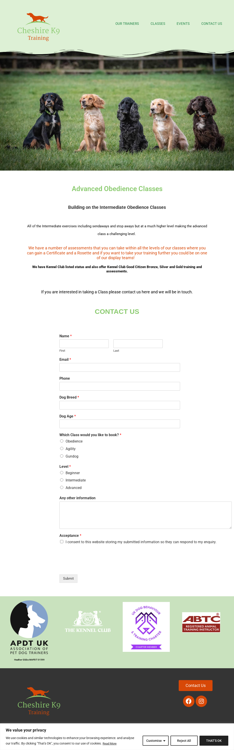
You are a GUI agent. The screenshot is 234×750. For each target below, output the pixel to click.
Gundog (72, 456)
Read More (110, 743)
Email (65, 359)
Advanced (74, 488)
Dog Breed (69, 397)
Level (65, 466)
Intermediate (76, 480)
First (62, 350)
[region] (117, 736)
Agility (71, 449)
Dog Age (67, 416)
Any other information (77, 498)
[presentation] (94, 567)
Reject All (184, 740)
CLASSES (147, 24)
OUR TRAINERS (113, 24)
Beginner (73, 473)
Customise (154, 740)
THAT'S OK (214, 740)
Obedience (74, 441)
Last (116, 350)
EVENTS (175, 24)
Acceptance (70, 535)
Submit (68, 578)
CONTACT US (207, 24)
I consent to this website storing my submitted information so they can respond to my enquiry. (141, 542)
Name (65, 336)
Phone (64, 378)
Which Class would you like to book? (90, 435)
